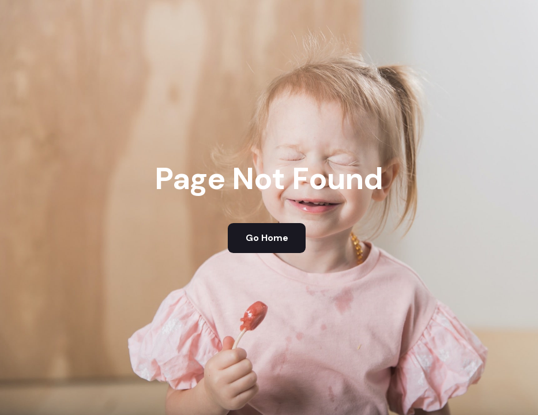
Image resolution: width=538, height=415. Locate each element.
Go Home (267, 238)
